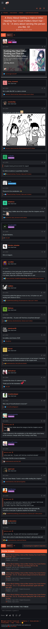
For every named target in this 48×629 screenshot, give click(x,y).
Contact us (24, 621)
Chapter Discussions (25, 558)
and (11, 73)
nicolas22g (11, 102)
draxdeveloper (13, 394)
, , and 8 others (16, 217)
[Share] (42, 47)
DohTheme (13, 626)
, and (16, 363)
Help (12, 622)
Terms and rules (34, 621)
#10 (44, 292)
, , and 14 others (19, 194)
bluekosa (11, 202)
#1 (44, 46)
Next (9, 35)
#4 (44, 162)
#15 (44, 400)
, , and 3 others (20, 321)
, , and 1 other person (24, 513)
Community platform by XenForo (16, 625)
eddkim (10, 286)
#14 (44, 377)
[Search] (4, 8)
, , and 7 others (22, 300)
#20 (44, 527)
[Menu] (2, 3)
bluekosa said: (8, 424)
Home (17, 622)
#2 (44, 88)
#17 (44, 448)
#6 (44, 208)
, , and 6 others (19, 94)
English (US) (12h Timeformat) (10, 621)
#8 (44, 252)
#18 (44, 475)
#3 (44, 108)
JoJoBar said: (7, 499)
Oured (10, 348)
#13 (44, 355)
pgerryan (11, 469)
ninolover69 (12, 328)
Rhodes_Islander (14, 245)
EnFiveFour (12, 371)
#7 (44, 231)
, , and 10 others (19, 174)
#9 (44, 268)
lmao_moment (13, 81)
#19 (44, 495)
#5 (44, 188)
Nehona (10, 308)
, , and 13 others (25, 278)
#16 (44, 421)
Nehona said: (7, 452)
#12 (44, 335)
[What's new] (44, 8)
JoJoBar (11, 262)
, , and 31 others (20, 148)
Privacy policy (5, 622)
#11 (44, 314)
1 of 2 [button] (3, 35)
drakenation (12, 521)
